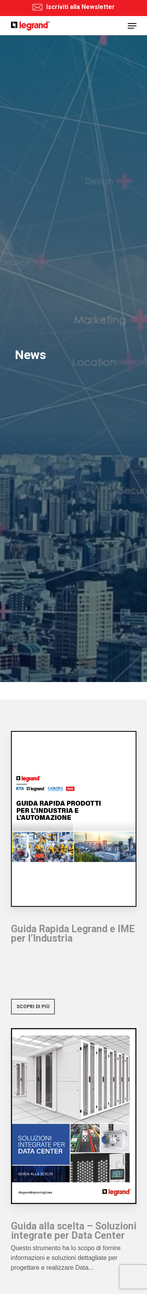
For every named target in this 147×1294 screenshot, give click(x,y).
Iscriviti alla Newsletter (74, 7)
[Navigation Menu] (132, 26)
